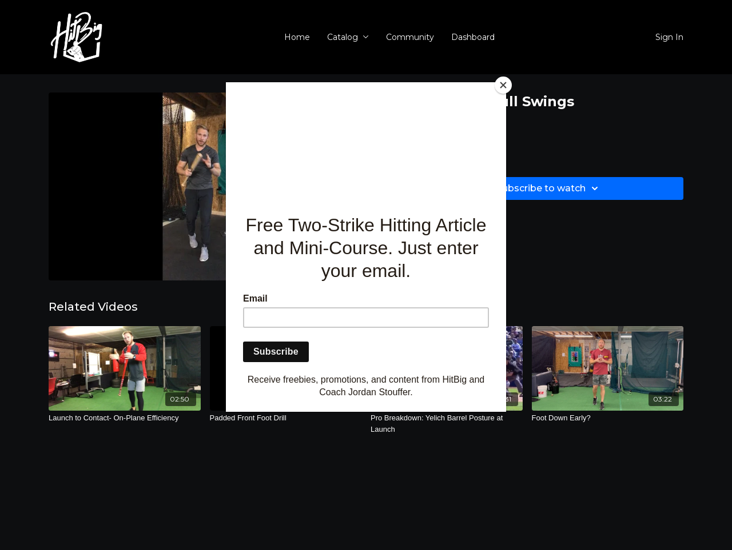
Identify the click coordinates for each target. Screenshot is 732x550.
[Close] (503, 85)
